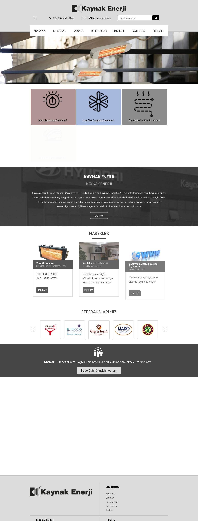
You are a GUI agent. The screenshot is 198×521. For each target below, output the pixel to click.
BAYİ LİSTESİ (139, 30)
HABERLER (119, 30)
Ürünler (110, 497)
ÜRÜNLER (79, 30)
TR (34, 17)
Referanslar (112, 501)
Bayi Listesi (111, 505)
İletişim (109, 510)
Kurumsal (111, 493)
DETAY (99, 215)
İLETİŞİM (158, 30)
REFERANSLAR (99, 30)
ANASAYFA (40, 30)
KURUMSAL (59, 30)
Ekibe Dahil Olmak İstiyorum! (99, 370)
